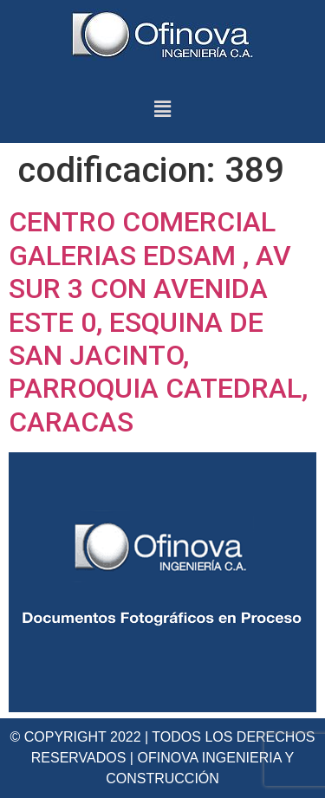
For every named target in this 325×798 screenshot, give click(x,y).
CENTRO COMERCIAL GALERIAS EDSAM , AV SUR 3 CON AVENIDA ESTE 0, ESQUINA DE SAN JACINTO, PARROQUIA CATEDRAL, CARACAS (158, 321)
